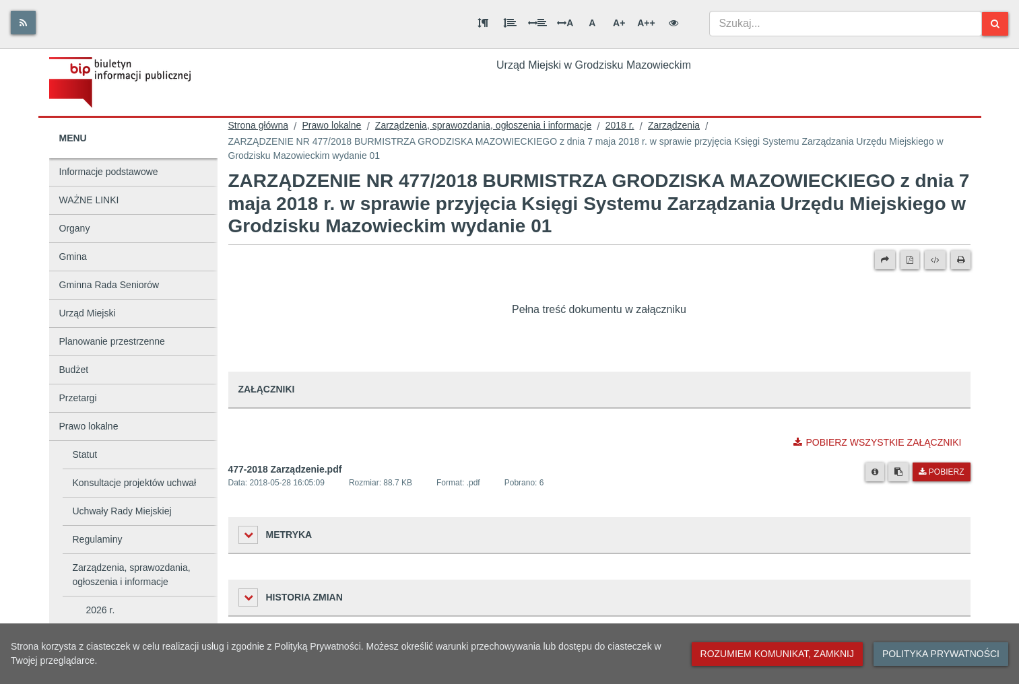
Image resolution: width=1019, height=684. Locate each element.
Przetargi (78, 397)
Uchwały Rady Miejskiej (122, 511)
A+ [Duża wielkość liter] (619, 23)
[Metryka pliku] (874, 472)
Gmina (73, 256)
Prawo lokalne (89, 426)
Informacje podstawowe (108, 171)
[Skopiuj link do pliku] (898, 472)
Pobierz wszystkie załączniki (877, 442)
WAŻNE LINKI (89, 200)
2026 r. (100, 610)
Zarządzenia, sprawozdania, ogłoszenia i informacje (132, 574)
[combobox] (845, 23)
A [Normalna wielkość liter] (592, 23)
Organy (74, 228)
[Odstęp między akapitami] (482, 23)
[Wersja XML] (935, 259)
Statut (85, 454)
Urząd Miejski (87, 313)
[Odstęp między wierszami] (509, 23)
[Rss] (23, 22)
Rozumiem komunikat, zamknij (777, 653)
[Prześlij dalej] (885, 259)
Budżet (74, 369)
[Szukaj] (995, 24)
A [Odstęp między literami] (565, 23)
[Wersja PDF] (909, 259)
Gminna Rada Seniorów (109, 284)
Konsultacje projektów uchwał (135, 482)
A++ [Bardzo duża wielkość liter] (646, 23)
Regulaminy (98, 539)
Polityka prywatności (940, 653)
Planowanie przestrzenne (112, 341)
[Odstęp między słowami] (537, 23)
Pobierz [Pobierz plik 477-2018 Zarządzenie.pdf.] (941, 472)
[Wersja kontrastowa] (673, 23)
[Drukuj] (961, 259)
